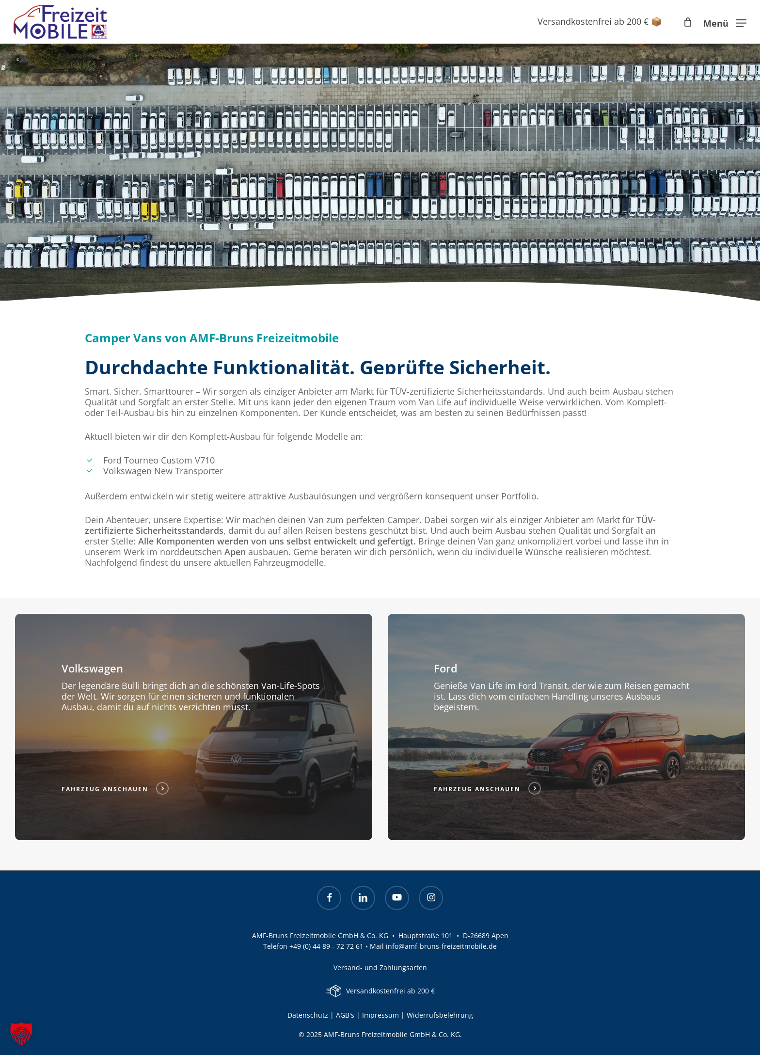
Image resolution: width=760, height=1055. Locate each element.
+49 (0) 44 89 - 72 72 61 (326, 946)
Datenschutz (307, 1015)
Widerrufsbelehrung (440, 1015)
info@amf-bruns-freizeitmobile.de (441, 946)
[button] (724, 22)
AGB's (345, 1015)
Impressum (381, 1015)
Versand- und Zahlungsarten (380, 967)
